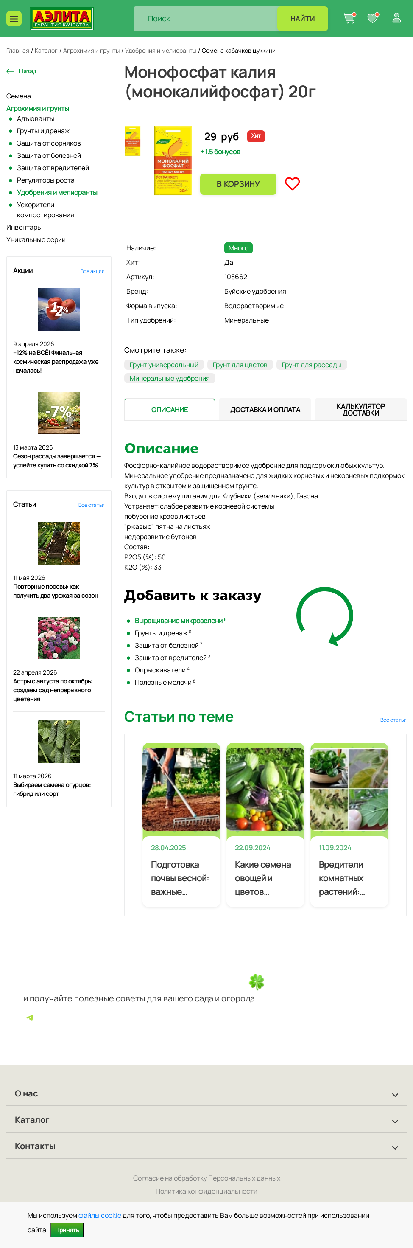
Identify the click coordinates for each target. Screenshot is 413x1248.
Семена (18, 96)
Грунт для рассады (312, 364)
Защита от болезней (49, 155)
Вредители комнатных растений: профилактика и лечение (347, 879)
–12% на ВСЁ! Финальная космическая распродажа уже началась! (55, 361)
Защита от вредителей (53, 167)
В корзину (238, 184)
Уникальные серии (36, 239)
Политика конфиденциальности (206, 1191)
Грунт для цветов (240, 364)
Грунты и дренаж (43, 130)
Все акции (93, 271)
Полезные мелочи (165, 682)
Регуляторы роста (46, 180)
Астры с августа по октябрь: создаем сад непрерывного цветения (52, 690)
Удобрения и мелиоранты (57, 192)
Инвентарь (23, 227)
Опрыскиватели (162, 670)
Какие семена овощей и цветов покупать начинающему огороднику (264, 879)
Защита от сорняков (49, 143)
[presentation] (169, 409)
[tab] (169, 409)
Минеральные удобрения (170, 378)
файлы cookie (99, 1215)
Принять (67, 1230)
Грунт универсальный (164, 364)
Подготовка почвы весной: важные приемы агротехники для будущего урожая (180, 879)
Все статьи (91, 505)
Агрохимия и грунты (37, 108)
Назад (27, 71)
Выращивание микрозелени (180, 620)
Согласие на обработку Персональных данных (206, 1178)
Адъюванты (35, 118)
